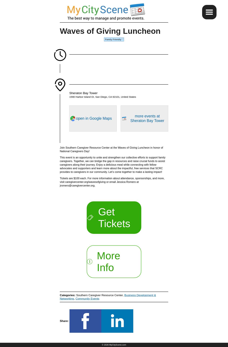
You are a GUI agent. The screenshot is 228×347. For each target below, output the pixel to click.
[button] (209, 12)
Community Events (87, 298)
